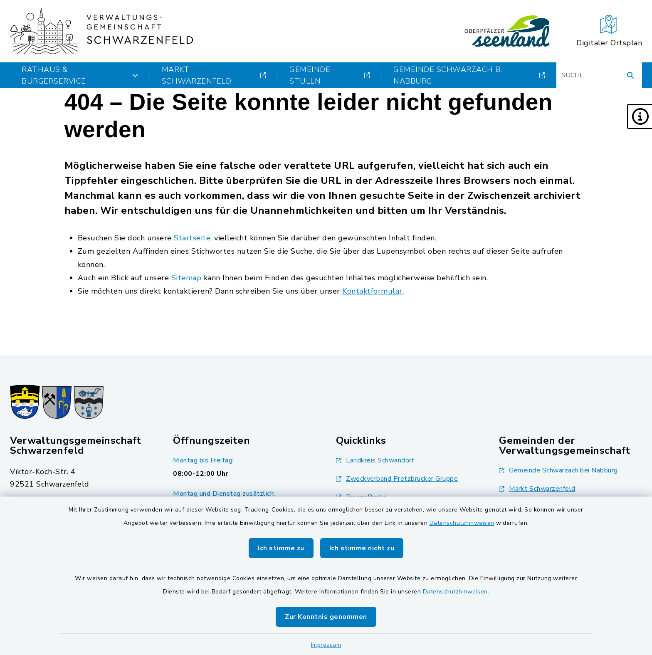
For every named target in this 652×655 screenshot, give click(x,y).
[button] (639, 116)
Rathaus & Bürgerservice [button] (80, 75)
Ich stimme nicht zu (362, 548)
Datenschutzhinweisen (462, 523)
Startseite (192, 238)
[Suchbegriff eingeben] (599, 75)
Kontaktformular (372, 291)
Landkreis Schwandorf (375, 460)
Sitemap (186, 278)
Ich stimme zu (281, 548)
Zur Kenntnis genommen (326, 616)
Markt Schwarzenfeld (214, 75)
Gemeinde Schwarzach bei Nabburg (558, 470)
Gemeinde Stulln (329, 75)
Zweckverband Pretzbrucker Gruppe (397, 478)
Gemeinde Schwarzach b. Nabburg (469, 75)
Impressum (326, 645)
